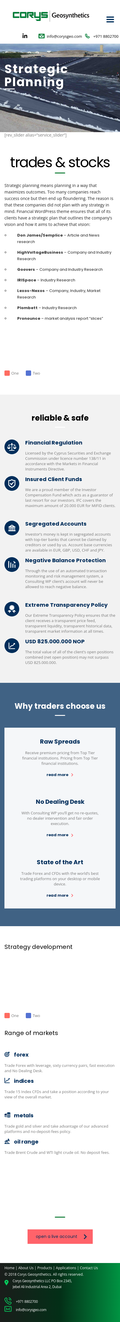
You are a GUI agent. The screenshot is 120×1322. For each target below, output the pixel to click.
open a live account (61, 1236)
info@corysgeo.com (64, 36)
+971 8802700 (106, 36)
